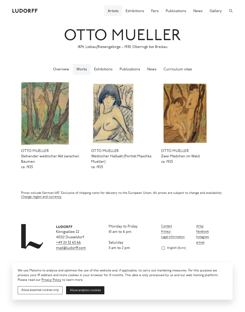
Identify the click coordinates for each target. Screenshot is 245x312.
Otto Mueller (122, 36)
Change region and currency (41, 197)
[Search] (231, 10)
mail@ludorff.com (71, 248)
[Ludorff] (25, 10)
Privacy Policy (51, 280)
